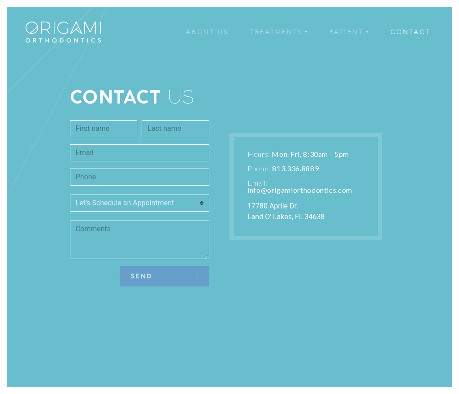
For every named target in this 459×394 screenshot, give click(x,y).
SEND (164, 276)
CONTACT (410, 32)
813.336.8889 (295, 168)
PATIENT (346, 32)
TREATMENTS (276, 32)
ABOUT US (207, 32)
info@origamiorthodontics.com (299, 190)
